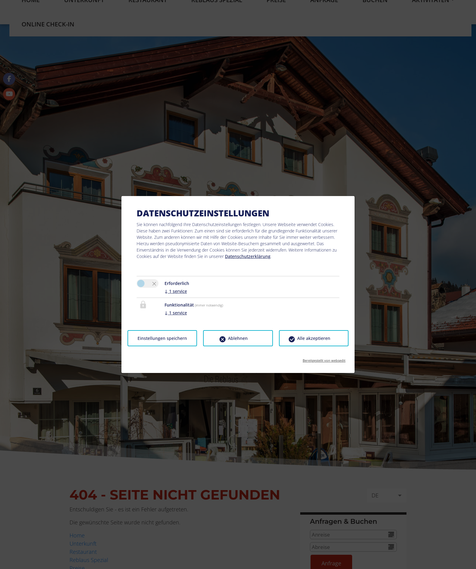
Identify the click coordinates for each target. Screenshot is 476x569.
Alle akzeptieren (313, 338)
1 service (176, 291)
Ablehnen (238, 338)
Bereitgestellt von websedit (324, 358)
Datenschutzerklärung (247, 256)
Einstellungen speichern (162, 338)
